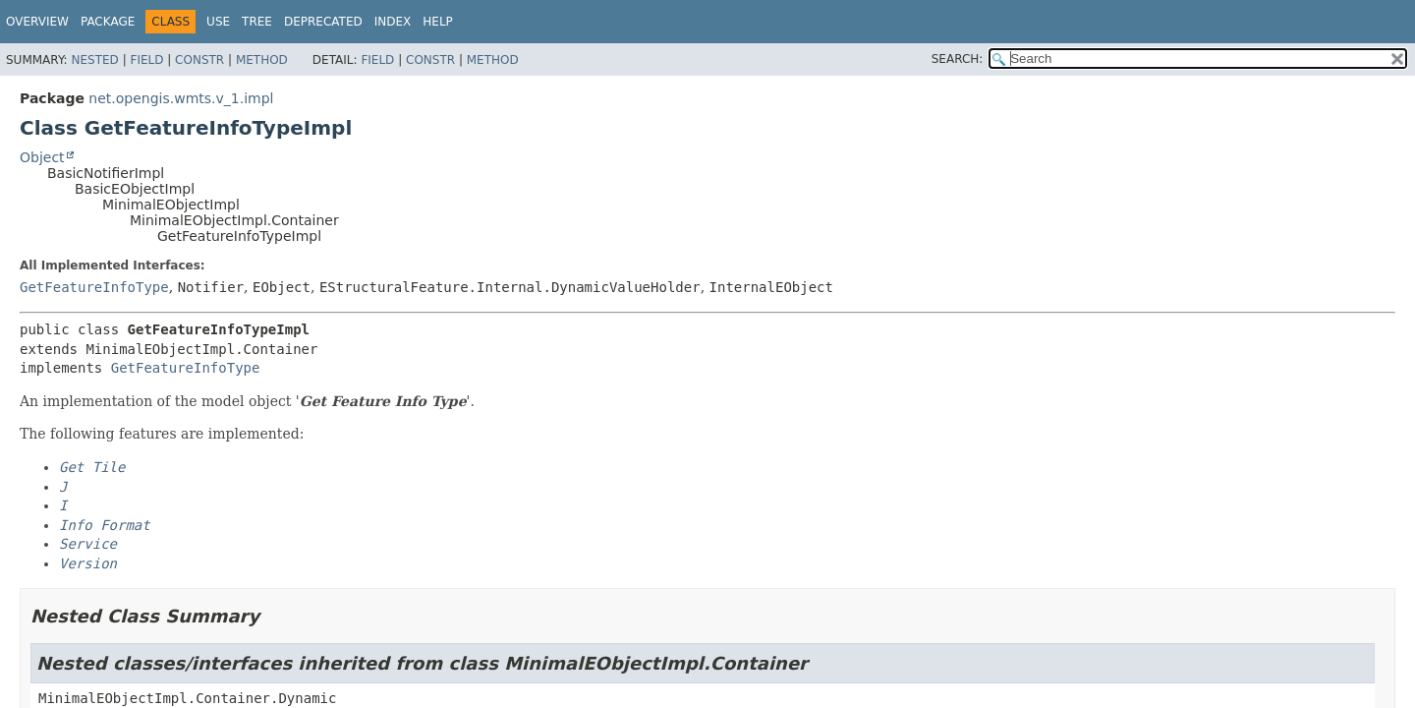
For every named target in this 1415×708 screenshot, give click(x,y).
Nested (94, 60)
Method (262, 60)
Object (42, 157)
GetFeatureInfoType (94, 287)
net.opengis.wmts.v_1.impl (180, 98)
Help (438, 22)
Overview (37, 22)
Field (146, 60)
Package (108, 22)
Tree (257, 22)
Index (393, 22)
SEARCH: (958, 59)
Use (218, 22)
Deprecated (323, 22)
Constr (199, 60)
